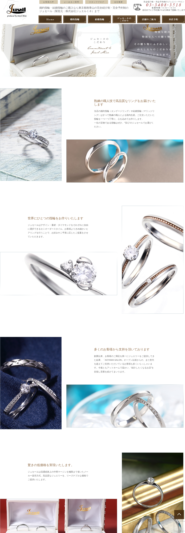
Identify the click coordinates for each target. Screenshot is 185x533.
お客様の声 (48, 2)
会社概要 (118, 2)
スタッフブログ (96, 2)
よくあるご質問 (71, 2)
